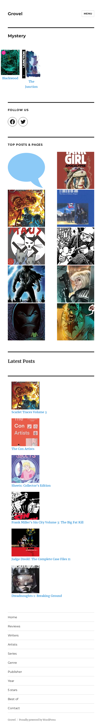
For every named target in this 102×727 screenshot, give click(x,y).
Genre (12, 662)
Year (11, 681)
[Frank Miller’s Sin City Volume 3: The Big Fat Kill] (25, 506)
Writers (13, 635)
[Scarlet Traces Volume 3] (25, 395)
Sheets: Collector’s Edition (31, 485)
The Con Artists (23, 449)
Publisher (15, 672)
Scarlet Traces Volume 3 (29, 412)
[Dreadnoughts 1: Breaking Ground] (25, 579)
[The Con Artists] (25, 432)
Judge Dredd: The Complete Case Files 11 (41, 559)
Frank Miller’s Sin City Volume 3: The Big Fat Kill (47, 522)
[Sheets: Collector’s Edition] (25, 469)
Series (12, 653)
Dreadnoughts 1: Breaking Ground (37, 596)
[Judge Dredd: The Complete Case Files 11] (25, 542)
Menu (88, 13)
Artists (12, 644)
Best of (13, 699)
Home (12, 617)
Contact (14, 708)
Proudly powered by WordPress (37, 719)
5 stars (12, 690)
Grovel (15, 13)
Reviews (14, 626)
